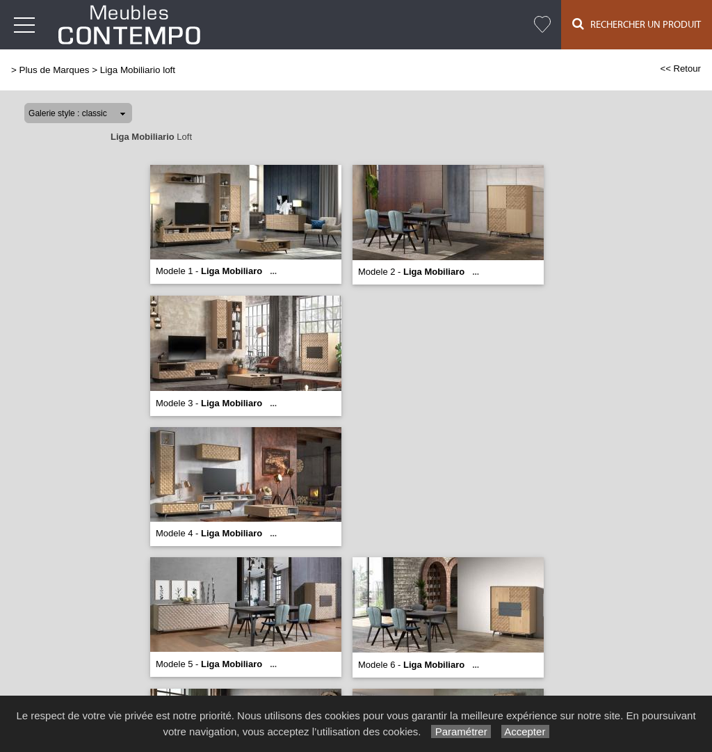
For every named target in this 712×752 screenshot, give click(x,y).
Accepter (525, 731)
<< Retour (680, 68)
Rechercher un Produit (636, 24)
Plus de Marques (54, 70)
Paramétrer (461, 731)
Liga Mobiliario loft (137, 70)
